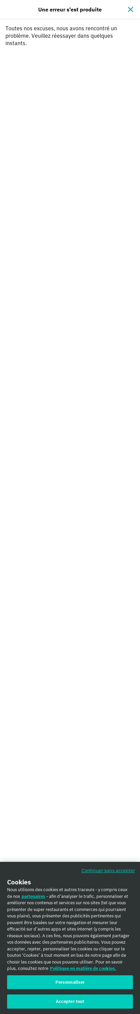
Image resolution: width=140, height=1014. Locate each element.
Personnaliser (70, 984)
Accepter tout (70, 1004)
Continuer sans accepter (108, 873)
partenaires (33, 899)
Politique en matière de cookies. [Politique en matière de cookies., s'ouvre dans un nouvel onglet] (83, 971)
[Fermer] (130, 9)
